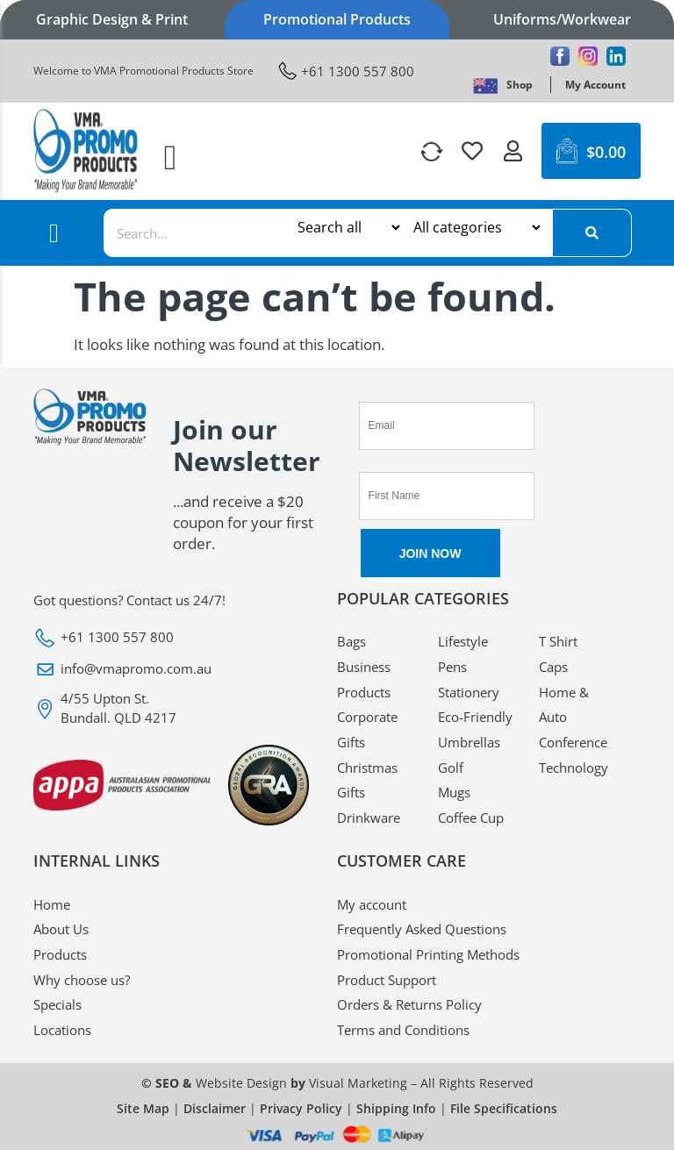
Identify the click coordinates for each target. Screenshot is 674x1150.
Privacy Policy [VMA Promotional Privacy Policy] (301, 1108)
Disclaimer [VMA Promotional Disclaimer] (214, 1108)
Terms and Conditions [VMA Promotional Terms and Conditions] (403, 1030)
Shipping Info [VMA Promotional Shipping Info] (396, 1108)
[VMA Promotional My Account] (595, 84)
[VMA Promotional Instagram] (588, 56)
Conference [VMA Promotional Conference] (573, 742)
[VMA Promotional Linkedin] (616, 56)
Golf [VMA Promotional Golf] (450, 767)
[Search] (591, 233)
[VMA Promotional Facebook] (560, 56)
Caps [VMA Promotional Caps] (553, 666)
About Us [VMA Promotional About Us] (61, 929)
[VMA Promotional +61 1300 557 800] (346, 70)
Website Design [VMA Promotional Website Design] (241, 1083)
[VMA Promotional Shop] (519, 84)
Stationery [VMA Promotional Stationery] (468, 692)
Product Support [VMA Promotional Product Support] (386, 980)
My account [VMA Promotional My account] (371, 904)
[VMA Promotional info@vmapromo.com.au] (172, 669)
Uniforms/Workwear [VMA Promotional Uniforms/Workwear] (562, 19)
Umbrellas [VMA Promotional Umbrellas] (469, 742)
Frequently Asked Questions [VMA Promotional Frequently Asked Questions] (421, 929)
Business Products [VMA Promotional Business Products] (364, 679)
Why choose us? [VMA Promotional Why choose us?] (81, 980)
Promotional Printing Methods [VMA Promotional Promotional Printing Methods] (428, 954)
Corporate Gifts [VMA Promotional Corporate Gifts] (367, 729)
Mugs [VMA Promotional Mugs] (454, 792)
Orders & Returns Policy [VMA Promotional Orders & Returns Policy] (409, 1004)
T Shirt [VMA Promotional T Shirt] (558, 641)
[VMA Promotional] (485, 85)
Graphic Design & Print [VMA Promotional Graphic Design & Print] (112, 19)
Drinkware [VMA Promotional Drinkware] (368, 817)
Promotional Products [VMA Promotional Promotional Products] (337, 19)
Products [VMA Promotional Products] (60, 954)
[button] (170, 158)
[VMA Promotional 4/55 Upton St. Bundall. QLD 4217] (172, 708)
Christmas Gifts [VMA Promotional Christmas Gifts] (367, 780)
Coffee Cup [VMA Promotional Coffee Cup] (471, 817)
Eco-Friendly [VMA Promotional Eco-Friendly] (475, 716)
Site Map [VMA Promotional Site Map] (143, 1108)
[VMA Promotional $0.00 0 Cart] (591, 151)
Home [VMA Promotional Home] (51, 904)
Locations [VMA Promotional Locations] (62, 1030)
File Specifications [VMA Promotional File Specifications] (503, 1108)
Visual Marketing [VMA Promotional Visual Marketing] (358, 1083)
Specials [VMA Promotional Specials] (57, 1004)
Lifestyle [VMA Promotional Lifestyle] (463, 641)
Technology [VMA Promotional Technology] (573, 767)
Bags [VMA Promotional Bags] (351, 641)
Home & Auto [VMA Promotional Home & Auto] (564, 704)
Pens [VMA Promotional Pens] (452, 666)
